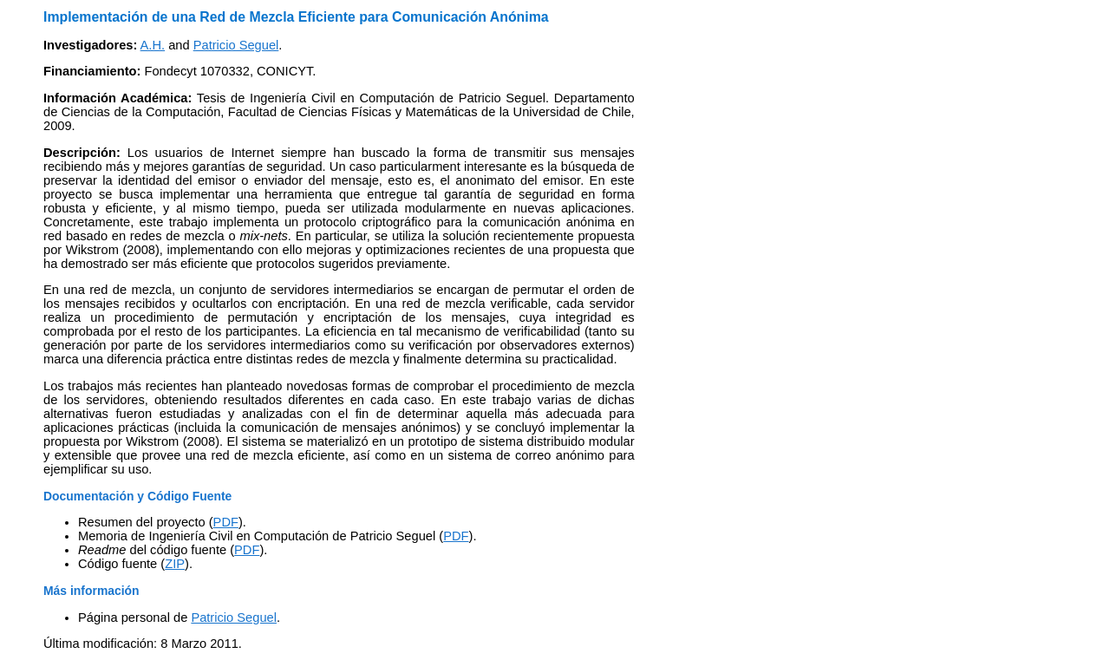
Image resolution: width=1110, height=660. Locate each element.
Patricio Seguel (236, 45)
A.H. (153, 45)
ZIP (175, 564)
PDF (225, 522)
